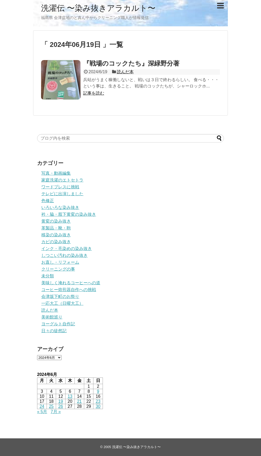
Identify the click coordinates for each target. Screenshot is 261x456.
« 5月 (42, 411)
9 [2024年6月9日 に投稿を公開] (98, 391)
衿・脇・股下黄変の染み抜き (68, 214)
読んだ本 (125, 72)
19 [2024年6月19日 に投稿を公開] (60, 401)
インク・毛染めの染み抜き (66, 248)
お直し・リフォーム (60, 262)
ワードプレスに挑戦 (60, 187)
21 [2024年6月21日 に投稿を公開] (79, 401)
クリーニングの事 (58, 269)
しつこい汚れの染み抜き (64, 255)
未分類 (47, 276)
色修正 (47, 200)
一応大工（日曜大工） (62, 303)
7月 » (56, 411)
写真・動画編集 (56, 173)
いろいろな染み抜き (60, 207)
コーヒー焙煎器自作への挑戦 (68, 289)
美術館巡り (51, 317)
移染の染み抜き (56, 235)
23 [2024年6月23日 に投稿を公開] (98, 401)
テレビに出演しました (62, 194)
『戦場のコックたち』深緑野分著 (131, 63)
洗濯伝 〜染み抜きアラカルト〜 (98, 8)
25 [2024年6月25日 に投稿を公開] (51, 406)
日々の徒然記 (54, 330)
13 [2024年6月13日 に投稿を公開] (70, 396)
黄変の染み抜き (56, 221)
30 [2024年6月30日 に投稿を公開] (98, 406)
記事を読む (93, 93)
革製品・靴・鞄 (56, 228)
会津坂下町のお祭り (60, 296)
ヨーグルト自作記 (58, 324)
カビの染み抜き (56, 241)
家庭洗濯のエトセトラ (62, 180)
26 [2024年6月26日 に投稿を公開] (60, 406)
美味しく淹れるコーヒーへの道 (70, 283)
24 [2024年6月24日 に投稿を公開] (41, 406)
